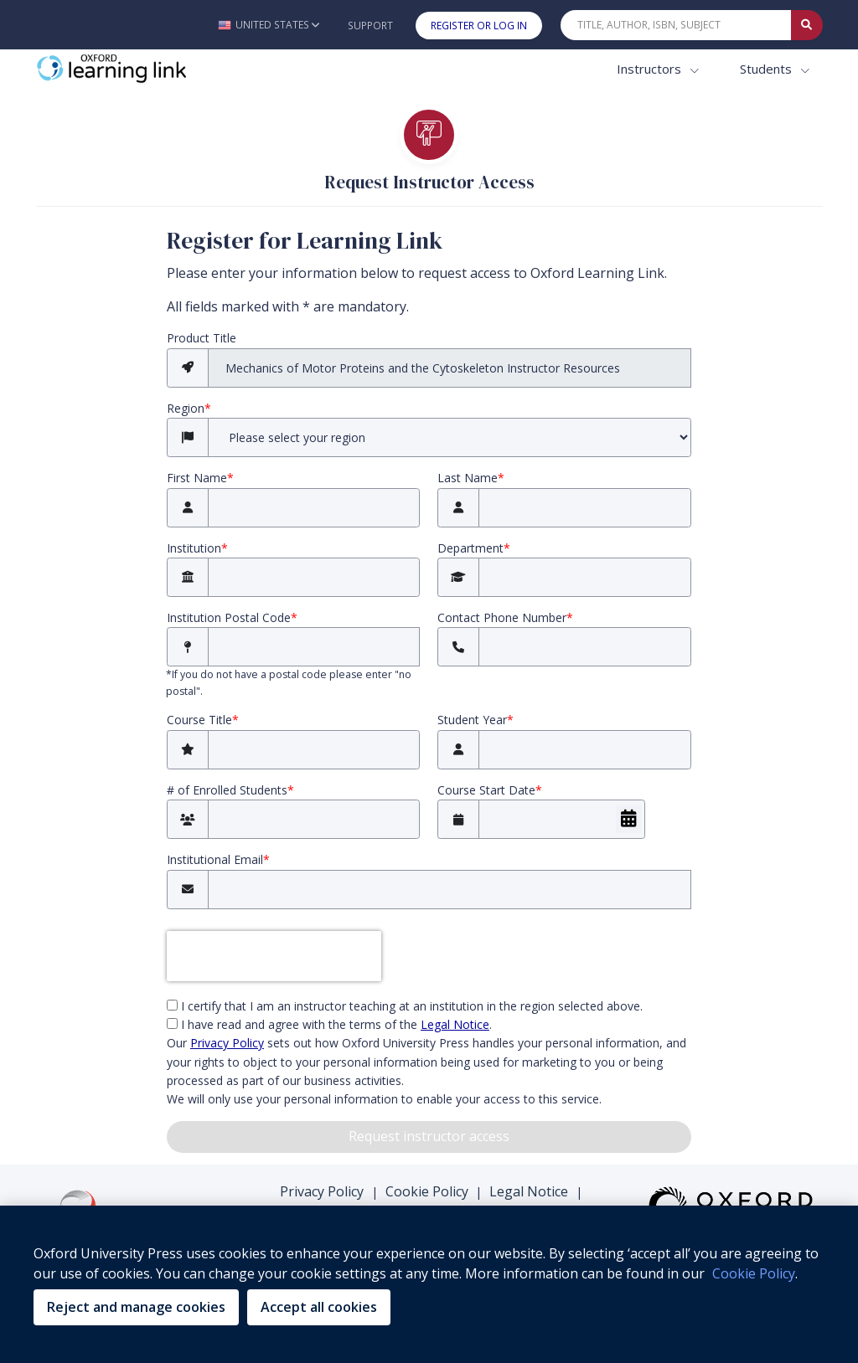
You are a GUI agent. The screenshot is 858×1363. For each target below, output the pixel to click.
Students (767, 68)
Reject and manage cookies (136, 1307)
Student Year (475, 720)
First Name (200, 478)
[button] (268, 24)
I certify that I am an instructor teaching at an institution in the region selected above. (405, 1006)
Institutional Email (218, 859)
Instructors (651, 68)
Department (473, 548)
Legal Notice (528, 1191)
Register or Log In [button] (479, 25)
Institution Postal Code (232, 617)
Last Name (470, 478)
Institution (197, 548)
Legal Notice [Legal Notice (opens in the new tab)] (455, 1024)
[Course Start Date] (561, 819)
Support (370, 25)
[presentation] (274, 956)
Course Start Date (489, 790)
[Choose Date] (628, 819)
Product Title (201, 338)
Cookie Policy (426, 1191)
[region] (429, 1284)
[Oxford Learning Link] (161, 69)
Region (189, 408)
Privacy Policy (322, 1191)
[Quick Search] (676, 25)
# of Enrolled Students (230, 790)
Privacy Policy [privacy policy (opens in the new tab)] (227, 1043)
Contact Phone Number (505, 617)
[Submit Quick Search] (807, 25)
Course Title (203, 720)
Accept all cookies (319, 1307)
